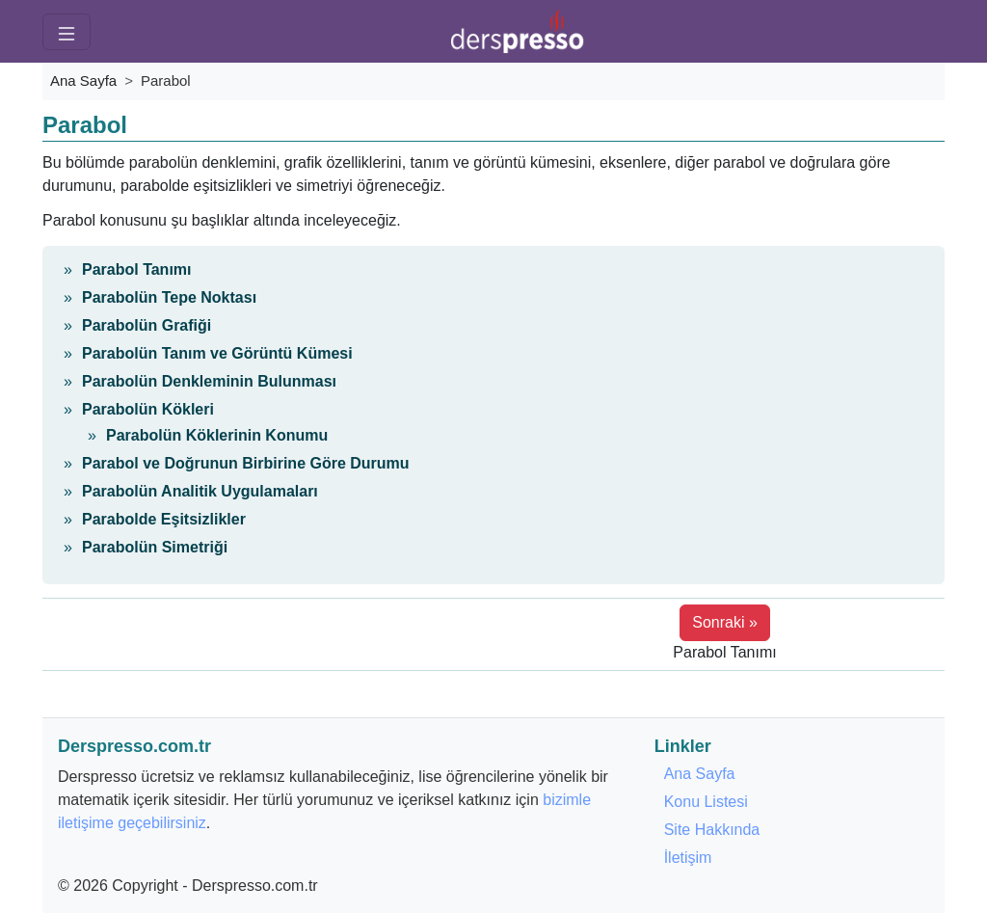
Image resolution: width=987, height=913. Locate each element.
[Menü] (66, 31)
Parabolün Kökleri (148, 409)
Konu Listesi (706, 801)
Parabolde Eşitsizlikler (164, 519)
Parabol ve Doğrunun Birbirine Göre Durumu (246, 463)
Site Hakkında (712, 829)
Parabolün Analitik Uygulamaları (200, 491)
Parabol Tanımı (137, 269)
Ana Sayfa (83, 80)
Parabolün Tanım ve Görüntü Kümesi (217, 353)
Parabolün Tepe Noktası (169, 297)
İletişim (688, 857)
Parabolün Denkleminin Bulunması (209, 381)
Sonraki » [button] (725, 622)
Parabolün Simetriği (154, 547)
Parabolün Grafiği (146, 325)
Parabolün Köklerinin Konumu (217, 435)
